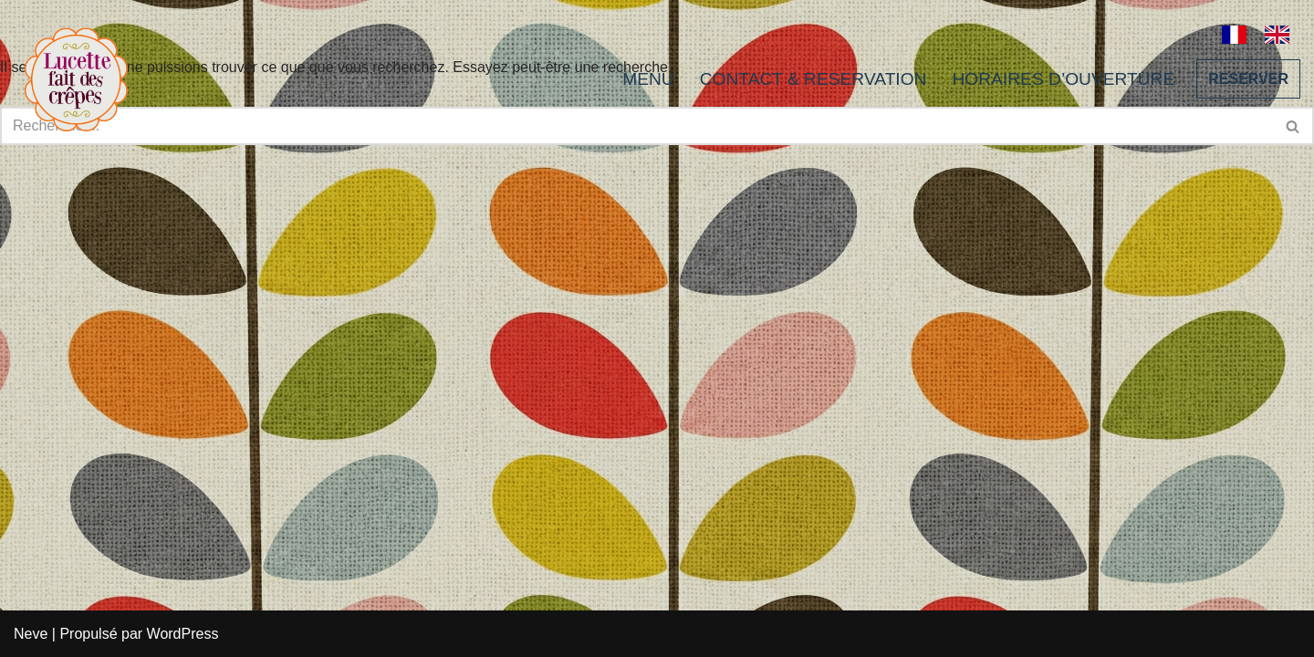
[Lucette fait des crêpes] (76, 78)
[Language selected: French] (1265, 33)
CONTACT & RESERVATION (813, 79)
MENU (648, 79)
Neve (30, 633)
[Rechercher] (1293, 126)
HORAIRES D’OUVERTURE (1063, 79)
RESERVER (1248, 79)
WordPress (183, 633)
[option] (1282, 35)
